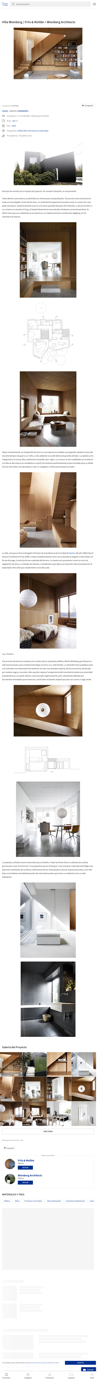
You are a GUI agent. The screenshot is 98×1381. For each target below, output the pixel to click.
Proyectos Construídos (33, 1201)
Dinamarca (23, 111)
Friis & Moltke (26, 1160)
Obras (17, 1201)
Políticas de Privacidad (40, 1363)
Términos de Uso (29, 1363)
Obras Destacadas (54, 1201)
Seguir (25, 1167)
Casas (5, 111)
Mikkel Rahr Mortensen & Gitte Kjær (33, 130)
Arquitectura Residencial (75, 1201)
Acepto (80, 1362)
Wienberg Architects (30, 1175)
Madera (7, 1201)
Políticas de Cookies (53, 1363)
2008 (14, 125)
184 (13, 120)
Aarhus (72, 553)
